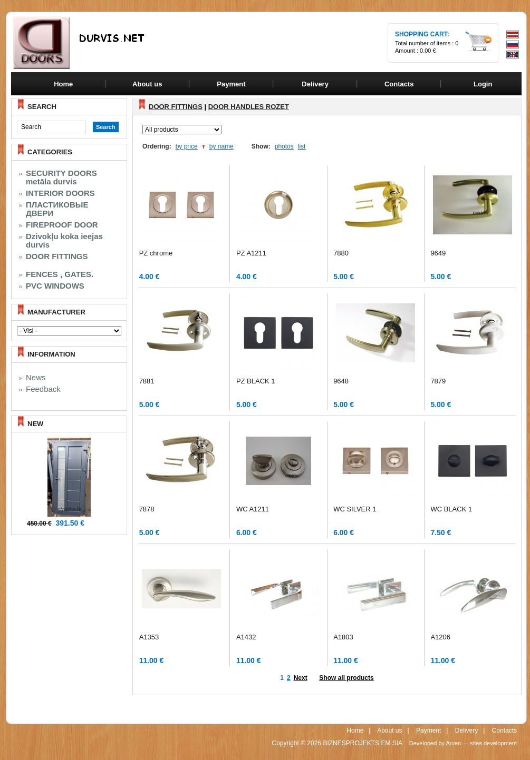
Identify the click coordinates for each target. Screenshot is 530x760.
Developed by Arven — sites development (463, 743)
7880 (341, 253)
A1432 (246, 637)
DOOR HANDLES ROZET (248, 107)
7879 (438, 381)
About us (389, 730)
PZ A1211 (251, 253)
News (36, 377)
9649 (438, 253)
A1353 (149, 637)
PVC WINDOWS (55, 286)
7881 (147, 381)
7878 (147, 509)
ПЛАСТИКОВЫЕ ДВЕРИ (57, 209)
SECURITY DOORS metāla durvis (61, 177)
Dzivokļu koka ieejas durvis (64, 240)
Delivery (466, 730)
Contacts (504, 730)
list (302, 146)
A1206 (440, 637)
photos (284, 146)
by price (187, 146)
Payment (428, 730)
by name (221, 146)
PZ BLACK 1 (255, 381)
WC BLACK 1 (451, 509)
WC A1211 (252, 509)
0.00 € (428, 50)
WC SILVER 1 (354, 509)
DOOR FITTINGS (57, 256)
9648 (341, 381)
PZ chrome (156, 253)
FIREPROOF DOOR (62, 225)
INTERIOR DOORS (60, 193)
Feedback (43, 389)
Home (63, 84)
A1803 (343, 637)
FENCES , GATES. (59, 274)
